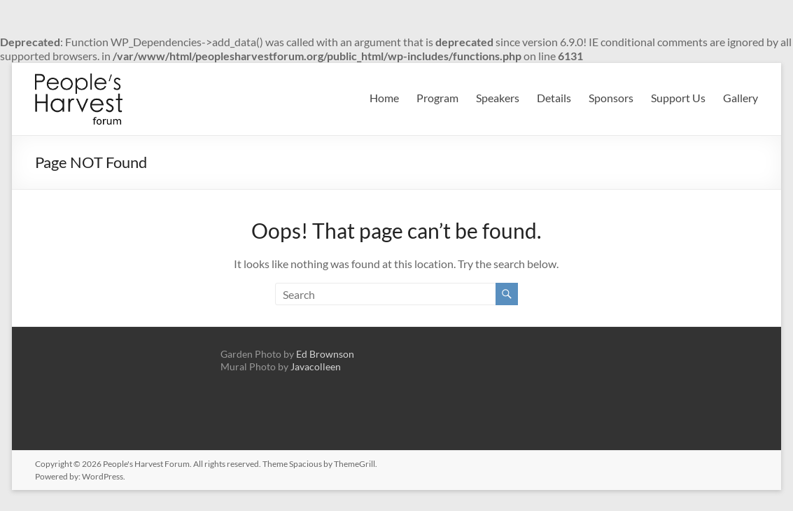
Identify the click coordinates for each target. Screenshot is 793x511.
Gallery (740, 97)
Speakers (497, 97)
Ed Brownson (325, 354)
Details (554, 97)
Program (437, 97)
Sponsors (611, 97)
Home (384, 97)
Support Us (678, 97)
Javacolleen (315, 366)
